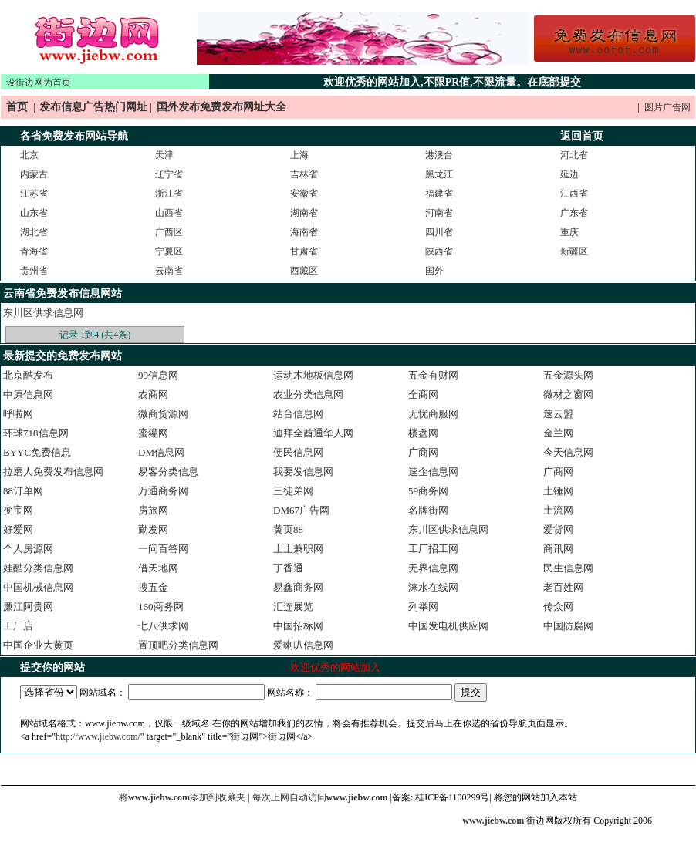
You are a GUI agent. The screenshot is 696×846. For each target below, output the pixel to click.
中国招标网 (298, 626)
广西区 (169, 232)
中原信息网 (28, 394)
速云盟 (558, 414)
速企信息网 (433, 471)
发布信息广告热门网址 (93, 107)
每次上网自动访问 (321, 797)
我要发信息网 (303, 471)
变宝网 (18, 510)
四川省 (439, 232)
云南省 (169, 270)
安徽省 (304, 193)
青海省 (34, 251)
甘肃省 (304, 251)
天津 (164, 155)
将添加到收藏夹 (182, 797)
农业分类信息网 (308, 394)
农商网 (153, 394)
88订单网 (23, 491)
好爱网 (18, 529)
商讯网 (558, 548)
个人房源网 (28, 548)
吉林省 (304, 174)
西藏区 (304, 270)
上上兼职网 (298, 548)
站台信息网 (298, 414)
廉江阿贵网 (28, 606)
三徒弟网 (293, 491)
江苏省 (34, 193)
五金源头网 (568, 375)
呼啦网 (18, 414)
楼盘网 (423, 433)
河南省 (439, 212)
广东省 (574, 212)
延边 (569, 174)
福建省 (439, 193)
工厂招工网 (433, 548)
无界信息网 (433, 568)
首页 (17, 107)
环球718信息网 (36, 433)
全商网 (423, 394)
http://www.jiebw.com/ (98, 736)
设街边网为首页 (38, 82)
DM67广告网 (301, 510)
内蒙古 (34, 174)
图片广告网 (667, 107)
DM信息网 (161, 452)
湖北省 (34, 232)
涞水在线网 (433, 587)
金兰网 (558, 433)
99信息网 (158, 375)
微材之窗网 (568, 394)
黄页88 (288, 529)
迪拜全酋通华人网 (313, 433)
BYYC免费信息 (37, 452)
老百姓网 (563, 587)
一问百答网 (163, 548)
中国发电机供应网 (448, 626)
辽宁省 (169, 174)
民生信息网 (568, 568)
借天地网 (158, 568)
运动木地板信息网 (313, 375)
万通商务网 (163, 491)
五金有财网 (433, 375)
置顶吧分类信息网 (178, 645)
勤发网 (153, 529)
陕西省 (439, 251)
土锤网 (558, 491)
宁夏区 (169, 251)
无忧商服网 (433, 414)
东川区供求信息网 (43, 313)
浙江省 (169, 193)
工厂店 (18, 626)
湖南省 (304, 212)
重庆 (569, 232)
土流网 (558, 510)
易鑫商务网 (298, 587)
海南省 (304, 232)
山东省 (34, 212)
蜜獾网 (153, 433)
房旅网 (153, 510)
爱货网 (558, 529)
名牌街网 (428, 510)
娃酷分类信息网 (38, 568)
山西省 (169, 212)
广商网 (423, 452)
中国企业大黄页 (38, 645)
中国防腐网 (568, 626)
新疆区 (574, 251)
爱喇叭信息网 (303, 645)
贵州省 (34, 270)
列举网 (423, 606)
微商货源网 (163, 414)
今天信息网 (568, 452)
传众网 (558, 606)
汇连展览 (293, 606)
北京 (29, 155)
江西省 (574, 193)
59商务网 (428, 491)
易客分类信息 (168, 471)
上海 (299, 155)
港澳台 (439, 155)
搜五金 (153, 587)
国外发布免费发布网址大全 (221, 107)
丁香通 (288, 568)
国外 (434, 270)
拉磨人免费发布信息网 (53, 471)
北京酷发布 (28, 375)
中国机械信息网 (38, 587)
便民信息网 (298, 452)
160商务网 (161, 606)
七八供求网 (163, 626)
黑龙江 (439, 174)
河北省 (574, 155)
